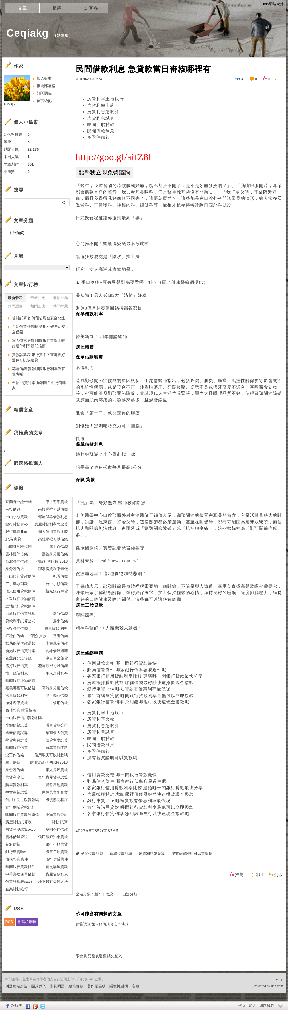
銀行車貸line (15, 852)
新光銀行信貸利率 (20, 651)
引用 (258, 874)
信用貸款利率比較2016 (49, 762)
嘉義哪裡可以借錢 (20, 688)
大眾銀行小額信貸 (20, 598)
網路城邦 (266, 1005)
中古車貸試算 (16, 792)
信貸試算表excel (19, 881)
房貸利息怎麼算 (103, 111)
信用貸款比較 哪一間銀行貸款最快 (122, 663)
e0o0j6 (9, 104)
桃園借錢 (60, 576)
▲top (279, 979)
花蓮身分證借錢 (18, 658)
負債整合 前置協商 (20, 710)
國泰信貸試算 (16, 733)
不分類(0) (17, 233)
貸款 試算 (60, 822)
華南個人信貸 (57, 733)
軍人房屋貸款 (57, 770)
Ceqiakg (28, 33)
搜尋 (65, 202)
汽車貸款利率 (16, 695)
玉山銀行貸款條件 (20, 576)
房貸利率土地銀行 (105, 99)
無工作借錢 (58, 546)
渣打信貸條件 (57, 859)
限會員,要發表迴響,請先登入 (99, 956)
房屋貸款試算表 (18, 822)
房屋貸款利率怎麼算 (51, 524)
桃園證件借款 (57, 829)
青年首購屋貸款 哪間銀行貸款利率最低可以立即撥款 (140, 695)
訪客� (91, 8)
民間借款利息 (101, 131)
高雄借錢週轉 (57, 651)
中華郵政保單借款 (20, 874)
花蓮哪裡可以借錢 (53, 666)
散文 (110, 894)
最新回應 (37, 298)
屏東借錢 (60, 621)
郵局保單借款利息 (53, 517)
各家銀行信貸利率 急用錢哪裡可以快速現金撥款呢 (138, 702)
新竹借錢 (60, 613)
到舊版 (63, 35)
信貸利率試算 (57, 740)
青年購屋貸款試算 (53, 777)
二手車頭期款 (16, 584)
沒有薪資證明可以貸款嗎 (112, 757)
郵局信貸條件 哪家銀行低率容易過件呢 (126, 670)
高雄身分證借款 (55, 688)
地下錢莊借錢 (57, 695)
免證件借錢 (98, 137)
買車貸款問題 (57, 747)
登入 (242, 1005)
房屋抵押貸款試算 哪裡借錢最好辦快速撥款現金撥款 (140, 682)
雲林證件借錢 (16, 554)
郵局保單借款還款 (20, 643)
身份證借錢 (14, 770)
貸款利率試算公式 (20, 621)
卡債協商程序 (57, 800)
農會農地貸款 (57, 785)
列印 (278, 874)
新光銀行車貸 (57, 591)
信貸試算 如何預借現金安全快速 (102, 924)
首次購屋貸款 (57, 867)
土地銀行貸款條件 (20, 606)
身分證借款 (14, 569)
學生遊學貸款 (57, 502)
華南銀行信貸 (16, 747)
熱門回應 (37, 306)
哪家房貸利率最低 (53, 569)
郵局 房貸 (13, 539)
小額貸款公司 (57, 814)
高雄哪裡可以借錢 (53, 539)
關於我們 (38, 986)
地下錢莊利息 (16, 673)
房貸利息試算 (101, 118)
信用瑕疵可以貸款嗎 (51, 755)
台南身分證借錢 (18, 546)
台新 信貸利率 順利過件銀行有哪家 (39, 386)
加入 (252, 1005)
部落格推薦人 (28, 463)
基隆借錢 (60, 636)
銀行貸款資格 (16, 524)
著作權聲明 (96, 986)
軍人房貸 (12, 762)
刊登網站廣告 (16, 986)
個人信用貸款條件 (20, 591)
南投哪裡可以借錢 (53, 509)
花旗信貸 (12, 844)
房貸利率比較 (101, 105)
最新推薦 (60, 298)
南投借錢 (12, 509)
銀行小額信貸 (57, 844)
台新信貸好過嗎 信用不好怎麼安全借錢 (38, 329)
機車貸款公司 (57, 725)
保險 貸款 (38, 636)
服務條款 (75, 986)
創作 (98, 894)
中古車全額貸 (57, 658)
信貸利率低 (14, 777)
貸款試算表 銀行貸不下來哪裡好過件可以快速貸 (38, 358)
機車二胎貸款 (57, 852)
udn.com (277, 986)
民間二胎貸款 (101, 124)
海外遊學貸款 (16, 703)
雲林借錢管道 (16, 837)
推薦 (239, 874)
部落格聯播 (27, 922)
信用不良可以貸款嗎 (22, 800)
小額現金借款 (57, 643)
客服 (135, 986)
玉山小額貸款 (16, 517)
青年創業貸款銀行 (20, 807)
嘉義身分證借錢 (55, 554)
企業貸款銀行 (16, 889)
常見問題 (57, 986)
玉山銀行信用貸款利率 (24, 718)
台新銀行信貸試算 (20, 613)
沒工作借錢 (14, 755)
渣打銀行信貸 (16, 666)
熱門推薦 (60, 306)
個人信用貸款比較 (53, 531)
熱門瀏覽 (15, 306)
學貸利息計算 (16, 740)
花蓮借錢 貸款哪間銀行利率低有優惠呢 (38, 372)
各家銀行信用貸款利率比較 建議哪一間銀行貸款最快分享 (145, 676)
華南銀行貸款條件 (20, 867)
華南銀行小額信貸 (20, 680)
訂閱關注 (44, 93)
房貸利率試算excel (20, 829)
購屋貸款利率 (16, 785)
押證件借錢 (14, 636)
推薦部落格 (46, 86)
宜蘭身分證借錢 (18, 502)
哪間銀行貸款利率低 (22, 814)
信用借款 (60, 703)
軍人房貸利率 (57, 673)
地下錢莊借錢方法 (53, 881)
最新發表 (15, 298)
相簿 (56, 8)
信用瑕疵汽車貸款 (53, 837)
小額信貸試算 (16, 725)
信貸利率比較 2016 (52, 561)
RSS (9, 922)
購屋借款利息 (57, 874)
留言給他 (44, 101)
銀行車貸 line (16, 531)
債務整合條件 (16, 859)
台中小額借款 (57, 584)
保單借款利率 (121, 853)
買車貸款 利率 (56, 628)
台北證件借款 (16, 561)
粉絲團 (16, 1005)
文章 (22, 8)
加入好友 (44, 78)
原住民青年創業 (55, 792)
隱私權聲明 (118, 986)
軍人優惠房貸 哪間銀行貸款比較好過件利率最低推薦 (38, 343)
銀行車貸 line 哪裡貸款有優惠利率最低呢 (129, 689)
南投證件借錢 (16, 628)
